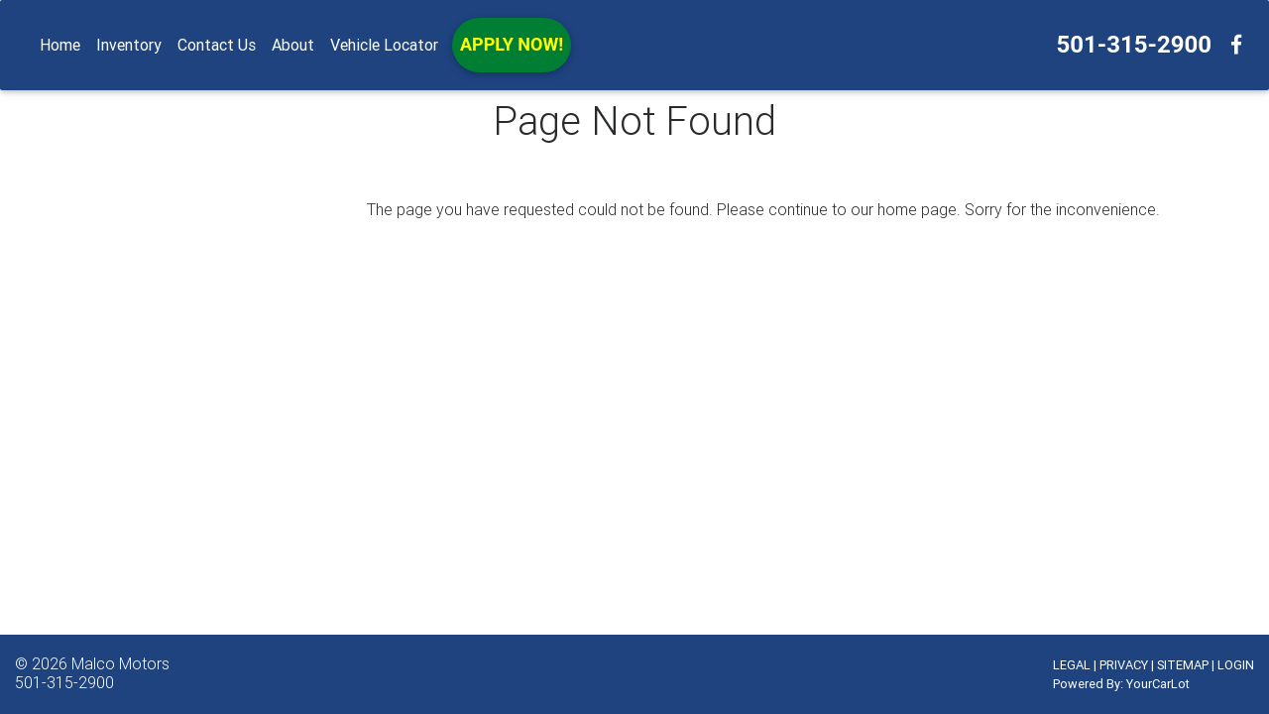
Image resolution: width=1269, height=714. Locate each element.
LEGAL (1072, 664)
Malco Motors (120, 663)
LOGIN (1235, 664)
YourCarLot (1158, 683)
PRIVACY (1123, 664)
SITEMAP (1183, 664)
